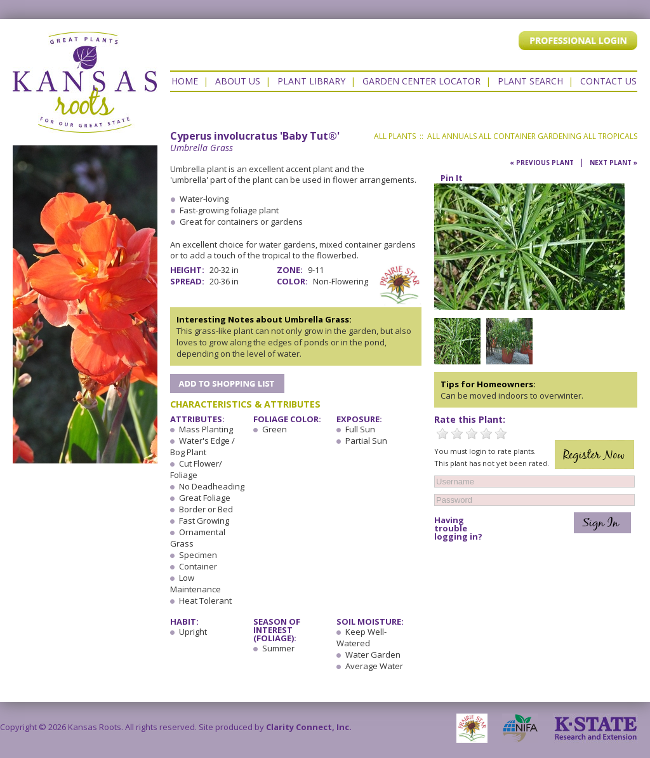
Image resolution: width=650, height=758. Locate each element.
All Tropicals (610, 136)
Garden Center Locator (421, 81)
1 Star (442, 433)
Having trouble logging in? (458, 528)
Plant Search (530, 81)
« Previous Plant (542, 162)
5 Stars (500, 433)
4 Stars (486, 433)
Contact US (608, 81)
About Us (237, 81)
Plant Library (311, 81)
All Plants (395, 136)
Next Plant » (613, 162)
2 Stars (457, 433)
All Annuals (452, 136)
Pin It (452, 177)
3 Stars (471, 433)
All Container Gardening (530, 136)
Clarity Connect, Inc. (309, 727)
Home (184, 81)
